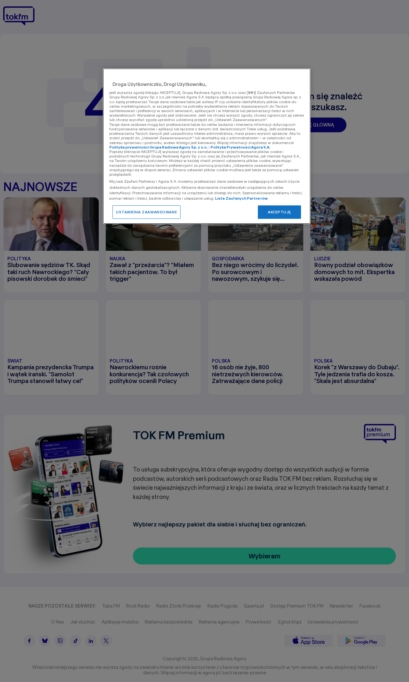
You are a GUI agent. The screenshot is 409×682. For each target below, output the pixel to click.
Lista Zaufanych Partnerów (241, 198)
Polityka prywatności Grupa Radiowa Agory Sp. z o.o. (158, 147)
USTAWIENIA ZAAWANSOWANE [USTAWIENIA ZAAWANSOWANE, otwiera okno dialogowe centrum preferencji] (146, 212)
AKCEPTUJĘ (279, 212)
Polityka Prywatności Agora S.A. (240, 147)
